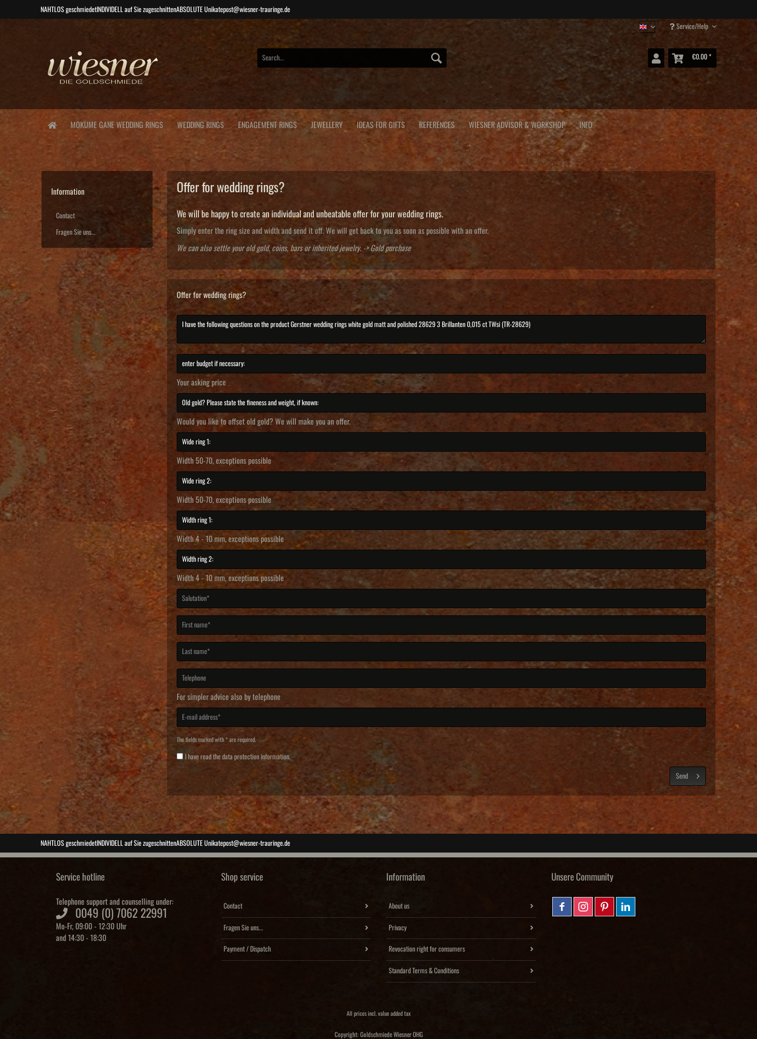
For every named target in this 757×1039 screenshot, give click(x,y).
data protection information (255, 757)
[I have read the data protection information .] (180, 756)
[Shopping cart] (692, 58)
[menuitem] (352, 63)
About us (399, 906)
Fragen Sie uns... (76, 232)
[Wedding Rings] (200, 123)
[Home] (52, 124)
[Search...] (352, 58)
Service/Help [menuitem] (690, 26)
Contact (65, 216)
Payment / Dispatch (247, 949)
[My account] (656, 58)
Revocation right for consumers (427, 949)
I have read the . (238, 757)
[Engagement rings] (267, 123)
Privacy (398, 928)
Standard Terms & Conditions (424, 971)
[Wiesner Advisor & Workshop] (517, 123)
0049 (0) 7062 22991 (121, 913)
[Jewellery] (327, 123)
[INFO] (585, 123)
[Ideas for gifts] (381, 123)
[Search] (436, 58)
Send (688, 774)
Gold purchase (390, 248)
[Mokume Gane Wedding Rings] (116, 123)
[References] (437, 123)
